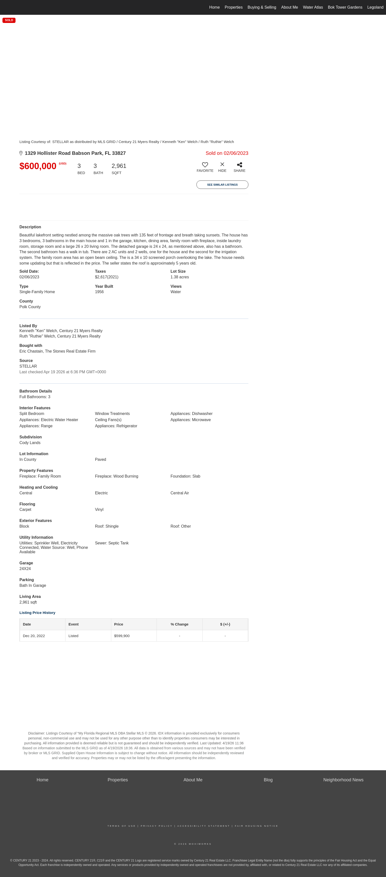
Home (214, 7)
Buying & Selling (262, 7)
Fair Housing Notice (256, 826)
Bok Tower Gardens (345, 7)
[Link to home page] (6, 7)
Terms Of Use (122, 826)
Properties (234, 7)
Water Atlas (313, 7)
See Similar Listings (222, 184)
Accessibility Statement (203, 826)
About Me (289, 7)
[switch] (205, 169)
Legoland (375, 7)
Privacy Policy (157, 826)
